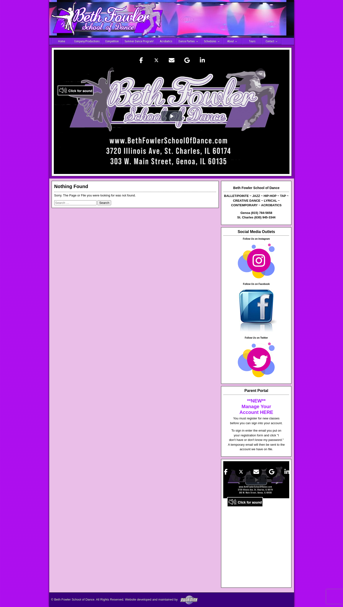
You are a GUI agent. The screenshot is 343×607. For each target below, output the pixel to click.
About (230, 41)
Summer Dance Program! (139, 41)
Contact (270, 41)
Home (61, 41)
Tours (252, 41)
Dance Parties (187, 41)
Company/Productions (87, 41)
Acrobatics (166, 41)
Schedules (210, 41)
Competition (112, 41)
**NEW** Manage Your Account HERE (256, 406)
